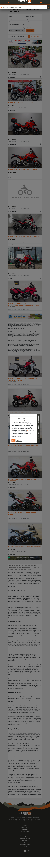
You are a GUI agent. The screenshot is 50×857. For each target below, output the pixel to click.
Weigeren (18, 440)
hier (28, 430)
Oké (13, 440)
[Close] (45, 7)
